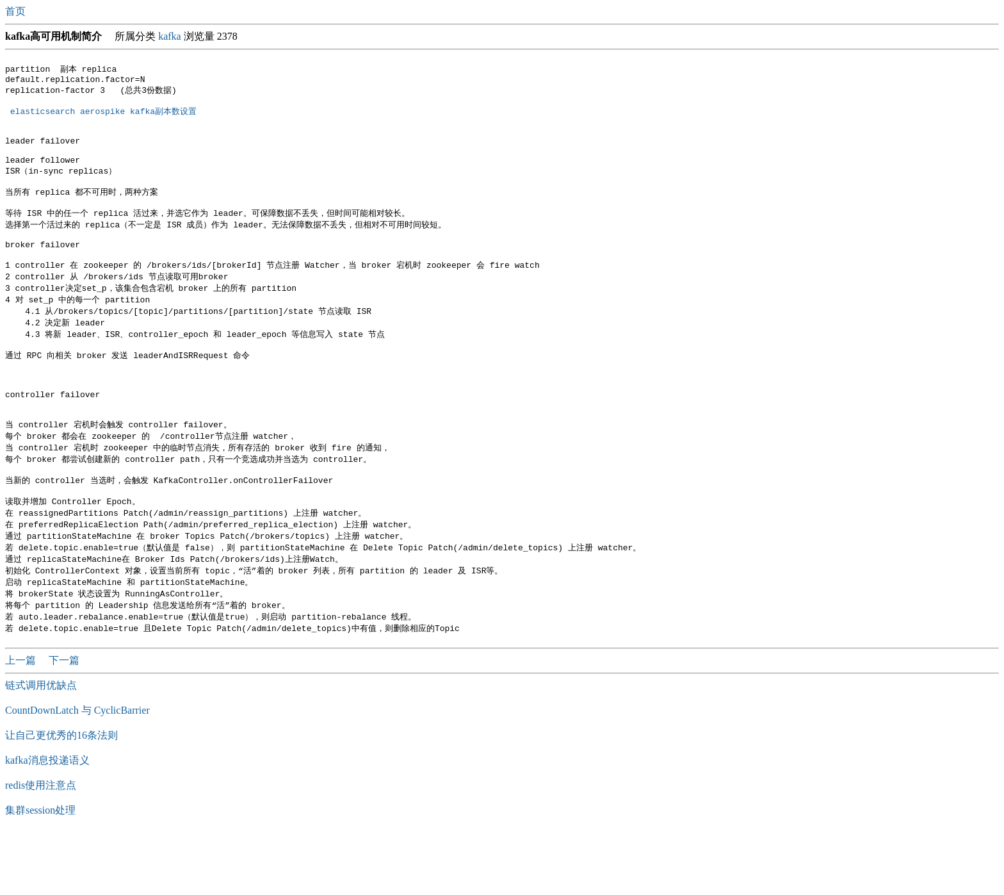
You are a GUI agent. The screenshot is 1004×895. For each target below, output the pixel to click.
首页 (16, 11)
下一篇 (64, 721)
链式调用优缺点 (41, 746)
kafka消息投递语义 (47, 821)
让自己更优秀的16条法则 (61, 796)
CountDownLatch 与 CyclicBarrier (77, 771)
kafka (169, 36)
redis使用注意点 (40, 846)
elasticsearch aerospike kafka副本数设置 (103, 116)
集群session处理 (40, 871)
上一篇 (21, 721)
